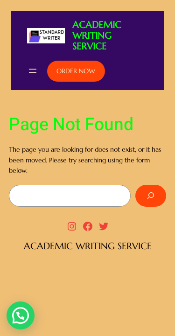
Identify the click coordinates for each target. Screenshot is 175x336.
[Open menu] (32, 71)
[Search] (150, 196)
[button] (21, 315)
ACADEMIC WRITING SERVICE (96, 35)
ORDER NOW (75, 71)
